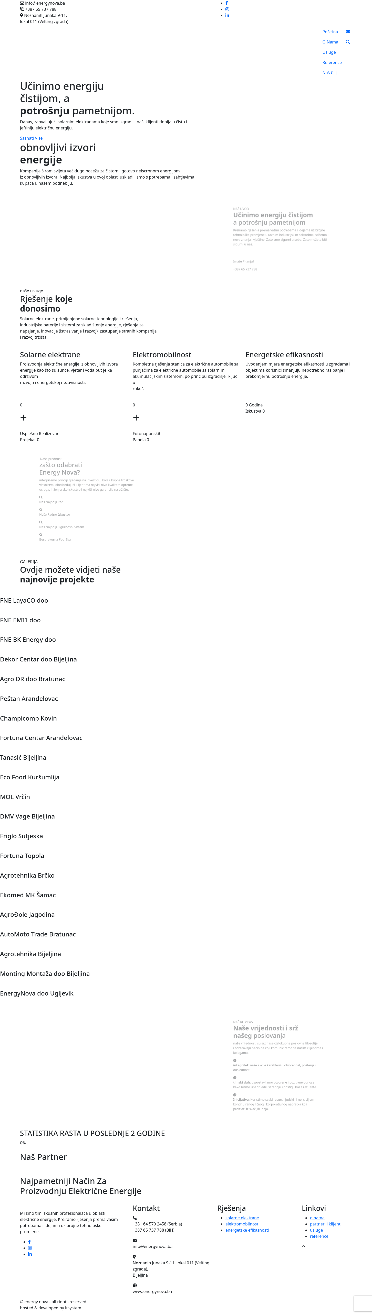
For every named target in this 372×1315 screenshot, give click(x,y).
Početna (330, 32)
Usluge (329, 52)
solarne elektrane (242, 1218)
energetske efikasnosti (247, 1230)
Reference (332, 62)
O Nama (330, 42)
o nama (317, 1218)
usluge (316, 1230)
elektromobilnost (241, 1224)
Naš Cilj (330, 72)
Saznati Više (31, 138)
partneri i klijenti (326, 1224)
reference (319, 1236)
